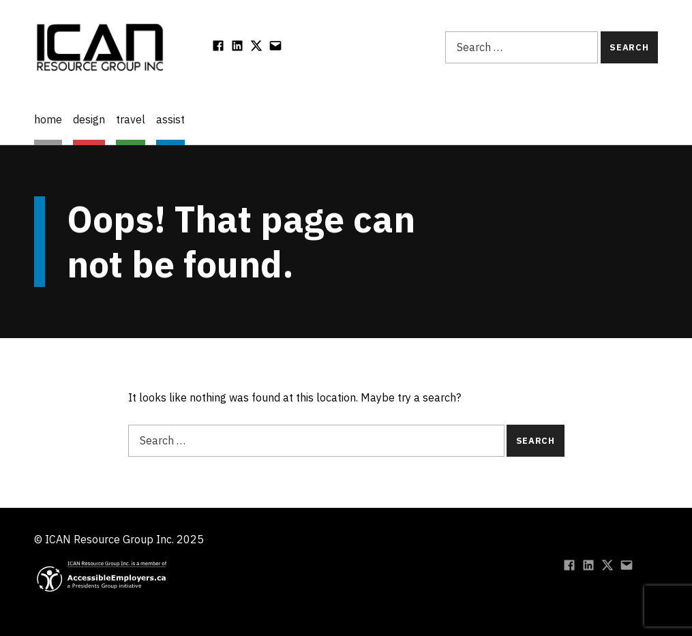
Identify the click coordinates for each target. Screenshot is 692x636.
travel (130, 119)
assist (170, 119)
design (89, 119)
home (48, 119)
